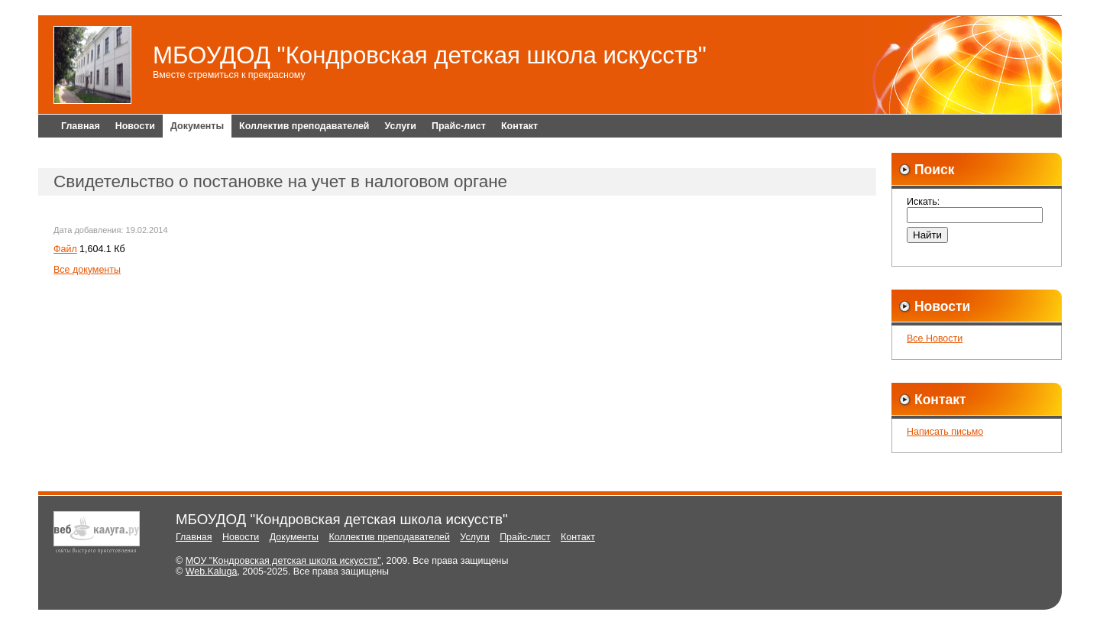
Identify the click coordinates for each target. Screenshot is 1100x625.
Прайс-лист (459, 126)
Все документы (87, 269)
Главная (80, 126)
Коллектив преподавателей (304, 126)
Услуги (400, 126)
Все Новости (934, 338)
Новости (135, 126)
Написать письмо (945, 431)
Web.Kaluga (212, 571)
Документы (197, 126)
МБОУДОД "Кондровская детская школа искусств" (430, 55)
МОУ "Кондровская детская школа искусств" (283, 560)
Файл (65, 249)
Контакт (519, 126)
